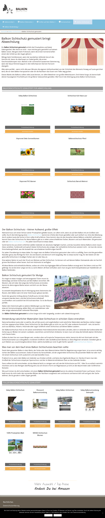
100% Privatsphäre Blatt (15, 433)
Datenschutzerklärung (11, 506)
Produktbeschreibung (27, 127)
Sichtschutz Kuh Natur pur (77, 96)
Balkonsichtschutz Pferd (77, 139)
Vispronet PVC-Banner (27, 182)
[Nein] (103, 513)
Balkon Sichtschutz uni (17, 242)
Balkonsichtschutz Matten (82, 342)
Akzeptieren (48, 515)
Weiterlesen (57, 515)
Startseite (4, 32)
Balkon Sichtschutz (14, 32)
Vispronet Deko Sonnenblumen (27, 139)
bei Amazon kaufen (27, 132)
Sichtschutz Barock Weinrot (77, 182)
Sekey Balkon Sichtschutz (27, 96)
